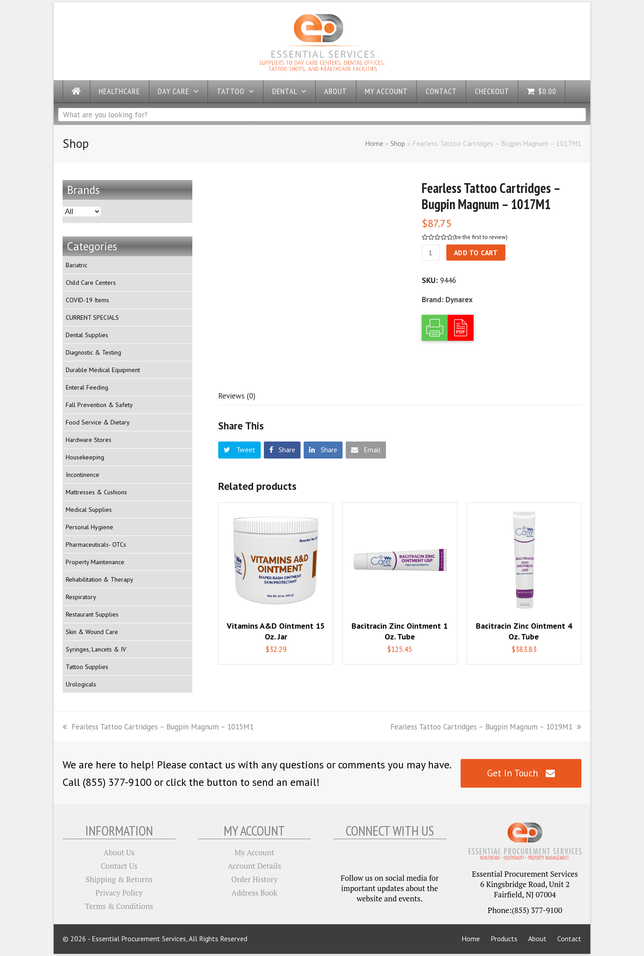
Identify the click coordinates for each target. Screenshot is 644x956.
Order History (254, 879)
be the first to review (480, 237)
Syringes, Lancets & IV (96, 649)
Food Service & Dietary (98, 422)
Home (374, 143)
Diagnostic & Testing (93, 352)
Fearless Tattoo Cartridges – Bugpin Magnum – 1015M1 (158, 727)
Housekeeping (85, 457)
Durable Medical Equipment (103, 370)
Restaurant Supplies (92, 614)
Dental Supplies (87, 335)
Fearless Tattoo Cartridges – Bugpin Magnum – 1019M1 (485, 727)
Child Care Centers (91, 283)
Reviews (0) (236, 396)
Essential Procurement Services (139, 938)
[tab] (236, 396)
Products (504, 938)
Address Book (254, 892)
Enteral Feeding (87, 387)
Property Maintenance (95, 562)
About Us (119, 852)
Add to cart (476, 252)
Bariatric (76, 265)
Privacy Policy (119, 892)
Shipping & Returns (119, 879)
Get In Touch (521, 773)
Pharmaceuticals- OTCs (96, 544)
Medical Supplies (89, 510)
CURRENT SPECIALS (92, 317)
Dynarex (459, 299)
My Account (254, 852)
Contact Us (119, 866)
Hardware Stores (88, 440)
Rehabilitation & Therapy (99, 579)
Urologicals (81, 684)
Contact (569, 938)
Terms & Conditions (119, 906)
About (537, 938)
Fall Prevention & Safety (99, 405)
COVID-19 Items (87, 300)
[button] (239, 450)
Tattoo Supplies (87, 667)
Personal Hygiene (89, 527)
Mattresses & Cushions (96, 492)
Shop (397, 143)
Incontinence (82, 475)
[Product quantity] (431, 252)
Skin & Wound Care (92, 632)
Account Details (254, 866)
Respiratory (81, 597)
